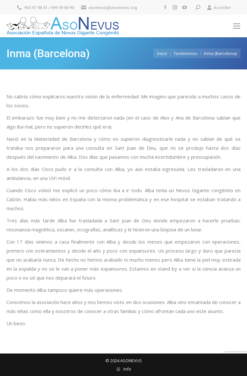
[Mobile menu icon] (237, 26)
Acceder (219, 7)
